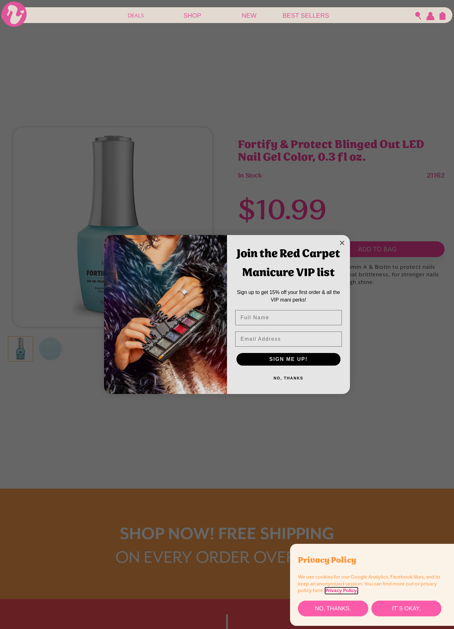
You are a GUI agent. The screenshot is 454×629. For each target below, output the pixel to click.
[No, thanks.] (333, 608)
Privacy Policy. (341, 591)
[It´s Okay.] (406, 608)
